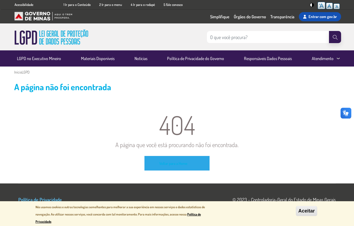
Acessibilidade (24, 4)
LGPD (26, 72)
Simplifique (219, 16)
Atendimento (323, 58)
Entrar (320, 17)
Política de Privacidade (40, 199)
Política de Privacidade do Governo (195, 58)
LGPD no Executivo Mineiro (39, 58)
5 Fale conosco (173, 4)
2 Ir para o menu (110, 4)
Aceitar (306, 211)
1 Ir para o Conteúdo (77, 4)
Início (18, 72)
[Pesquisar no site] (268, 37)
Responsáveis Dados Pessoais (268, 58)
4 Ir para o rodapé (143, 4)
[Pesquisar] (335, 37)
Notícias (140, 58)
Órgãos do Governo (250, 16)
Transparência (282, 16)
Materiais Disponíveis (98, 58)
